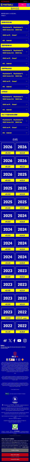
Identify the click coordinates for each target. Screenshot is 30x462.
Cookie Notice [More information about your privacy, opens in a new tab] (25, 448)
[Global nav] (28, 5)
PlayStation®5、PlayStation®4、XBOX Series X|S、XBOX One (13, 28)
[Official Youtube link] (19, 341)
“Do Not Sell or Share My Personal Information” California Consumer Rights (13, 347)
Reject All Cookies (15, 456)
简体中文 (25, 1)
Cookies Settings (15, 451)
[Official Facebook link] (14, 340)
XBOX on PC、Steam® (10, 35)
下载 (22, 4)
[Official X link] (10, 340)
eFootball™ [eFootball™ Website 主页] (7, 5)
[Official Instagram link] (25, 340)
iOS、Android (7, 40)
